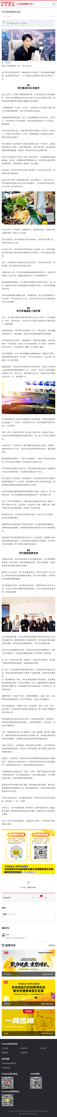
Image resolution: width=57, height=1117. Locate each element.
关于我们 (5, 1048)
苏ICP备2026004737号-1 (28, 1114)
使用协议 (5, 1053)
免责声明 (24, 1053)
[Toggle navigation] (54, 4)
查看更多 (52, 945)
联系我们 (24, 1048)
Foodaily (30, 1111)
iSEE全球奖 (6, 1068)
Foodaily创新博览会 (9, 1063)
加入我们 (43, 1048)
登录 (4, 914)
